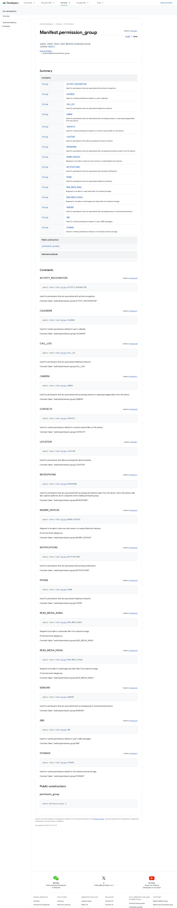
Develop (58, 24)
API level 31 (133, 510)
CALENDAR (70, 94)
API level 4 (133, 753)
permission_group (50, 246)
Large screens (86, 901)
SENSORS (70, 207)
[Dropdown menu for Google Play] (89, 2)
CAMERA (69, 114)
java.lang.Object (46, 51)
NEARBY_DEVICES (73, 157)
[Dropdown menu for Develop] (70, 2)
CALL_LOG (70, 104)
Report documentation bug (163, 905)
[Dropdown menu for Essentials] (35, 2)
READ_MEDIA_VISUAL (75, 197)
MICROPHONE (71, 147)
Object (51, 46)
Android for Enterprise (41, 905)
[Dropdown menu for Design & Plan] (55, 2)
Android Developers (46, 24)
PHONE (69, 177)
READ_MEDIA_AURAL (74, 187)
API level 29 (133, 278)
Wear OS (84, 905)
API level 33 (133, 548)
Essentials (28, 3)
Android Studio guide (137, 903)
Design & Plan (46, 3)
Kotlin (127, 36)
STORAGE (70, 227)
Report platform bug (160, 901)
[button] (15, 26)
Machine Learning (63, 905)
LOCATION (71, 137)
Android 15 (109, 901)
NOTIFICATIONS (73, 167)
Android (36, 901)
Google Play (81, 3)
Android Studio (166, 3)
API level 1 (133, 31)
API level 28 (133, 344)
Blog (99, 3)
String (45, 84)
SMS (68, 217)
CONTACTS (71, 127)
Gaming (60, 901)
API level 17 (133, 311)
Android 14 (109, 905)
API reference (10, 11)
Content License (98, 819)
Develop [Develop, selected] (64, 3)
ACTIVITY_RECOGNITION (76, 84)
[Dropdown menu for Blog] (104, 2)
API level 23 (133, 409)
